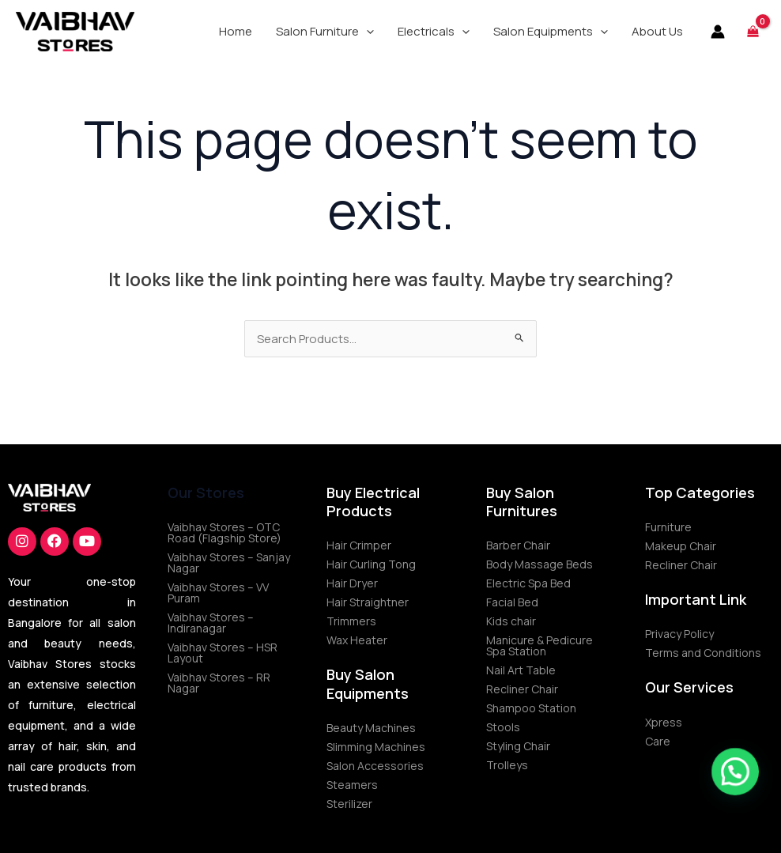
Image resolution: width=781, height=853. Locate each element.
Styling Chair (518, 745)
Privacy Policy (679, 633)
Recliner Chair (522, 688)
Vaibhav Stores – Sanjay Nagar (229, 562)
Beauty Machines (371, 727)
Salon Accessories (375, 765)
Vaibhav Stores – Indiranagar (211, 623)
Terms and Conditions (703, 652)
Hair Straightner (367, 602)
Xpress (663, 722)
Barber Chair (518, 545)
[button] (325, 31)
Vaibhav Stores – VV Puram (218, 592)
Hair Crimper (358, 545)
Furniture (668, 526)
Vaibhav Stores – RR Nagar (219, 683)
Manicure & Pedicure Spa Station (539, 645)
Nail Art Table (521, 669)
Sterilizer (349, 803)
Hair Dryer (352, 583)
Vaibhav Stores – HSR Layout (222, 653)
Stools (503, 726)
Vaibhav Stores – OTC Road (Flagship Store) (224, 532)
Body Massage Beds (539, 564)
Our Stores (206, 492)
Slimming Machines (375, 746)
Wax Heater (356, 639)
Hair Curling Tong (371, 564)
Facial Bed (512, 602)
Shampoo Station (531, 707)
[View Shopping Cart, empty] (753, 31)
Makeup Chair (680, 545)
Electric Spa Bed (528, 583)
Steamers (352, 784)
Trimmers (351, 620)
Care (657, 741)
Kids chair (511, 620)
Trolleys (507, 764)
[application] (366, 31)
